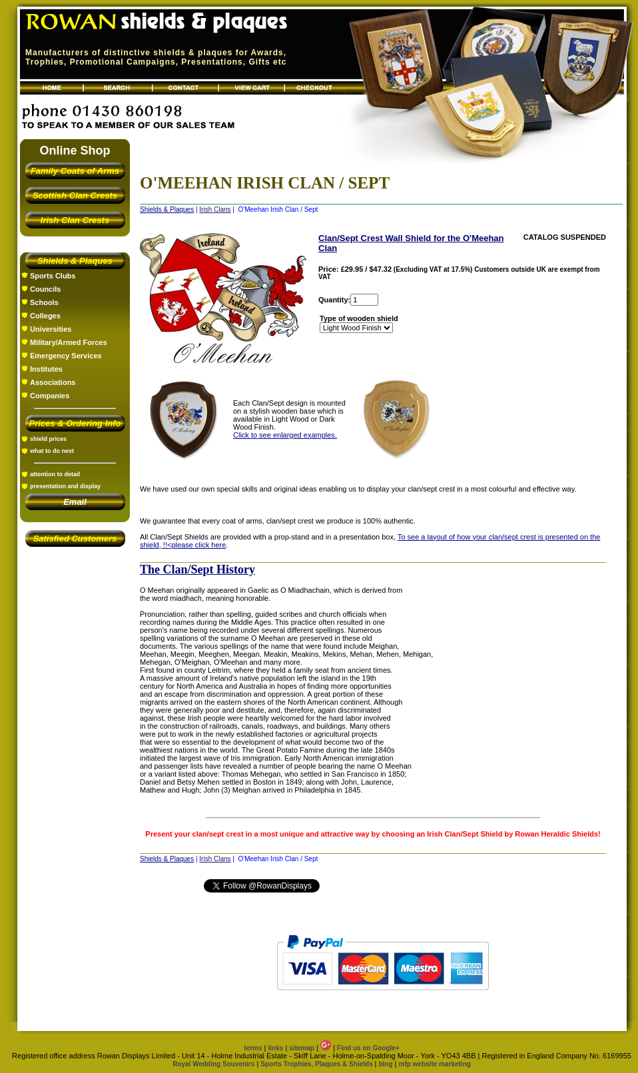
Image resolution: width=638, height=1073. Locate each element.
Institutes (46, 369)
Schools (44, 302)
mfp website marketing (434, 1064)
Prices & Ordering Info (75, 423)
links (276, 1048)
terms (253, 1048)
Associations (52, 382)
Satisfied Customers (75, 538)
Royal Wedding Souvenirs (213, 1064)
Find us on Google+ (368, 1048)
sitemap (301, 1048)
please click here (198, 545)
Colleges (45, 316)
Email (75, 502)
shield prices (48, 439)
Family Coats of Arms (75, 171)
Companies (49, 396)
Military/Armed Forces (68, 342)
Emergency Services (66, 356)
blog (385, 1064)
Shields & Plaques (75, 261)
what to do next (52, 451)
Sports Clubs (52, 276)
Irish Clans (214, 209)
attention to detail (55, 474)
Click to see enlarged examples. (285, 435)
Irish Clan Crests (75, 220)
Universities (50, 329)
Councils (45, 289)
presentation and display (65, 486)
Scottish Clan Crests (75, 195)
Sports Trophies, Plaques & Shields (317, 1064)
